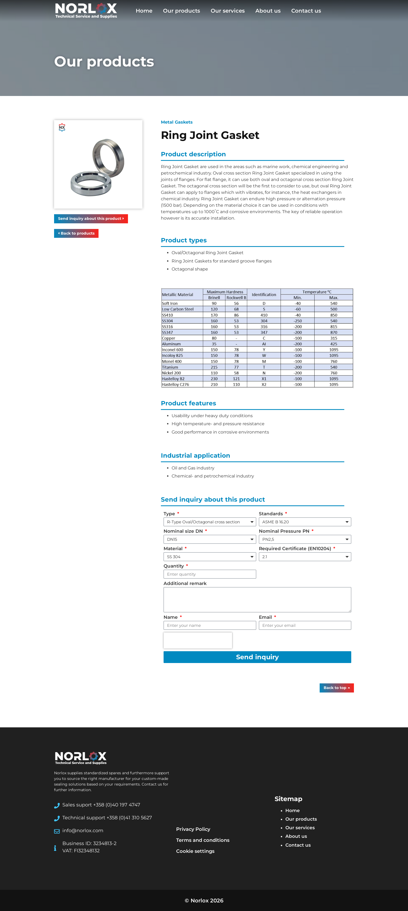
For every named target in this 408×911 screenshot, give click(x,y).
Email (266, 617)
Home (144, 11)
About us (268, 11)
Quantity (174, 566)
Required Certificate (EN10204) (296, 548)
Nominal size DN (184, 531)
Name (171, 617)
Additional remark (185, 583)
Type (170, 514)
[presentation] (198, 640)
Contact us (306, 11)
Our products (181, 11)
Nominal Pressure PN (285, 531)
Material (174, 548)
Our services (228, 11)
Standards (271, 514)
